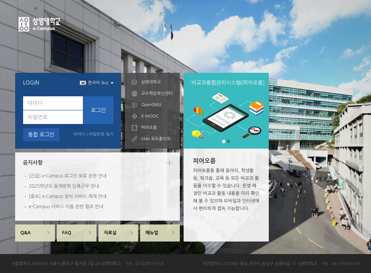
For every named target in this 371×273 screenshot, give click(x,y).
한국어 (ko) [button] (97, 83)
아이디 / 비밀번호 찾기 (93, 134)
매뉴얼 (151, 233)
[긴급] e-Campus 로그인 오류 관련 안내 (68, 176)
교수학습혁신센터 (157, 93)
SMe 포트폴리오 (155, 139)
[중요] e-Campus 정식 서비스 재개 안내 (68, 196)
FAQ (66, 233)
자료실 (110, 233)
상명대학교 (151, 82)
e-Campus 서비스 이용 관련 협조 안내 (66, 206)
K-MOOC (150, 116)
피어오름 (149, 128)
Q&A (25, 233)
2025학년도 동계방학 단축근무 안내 (64, 186)
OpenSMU (151, 105)
